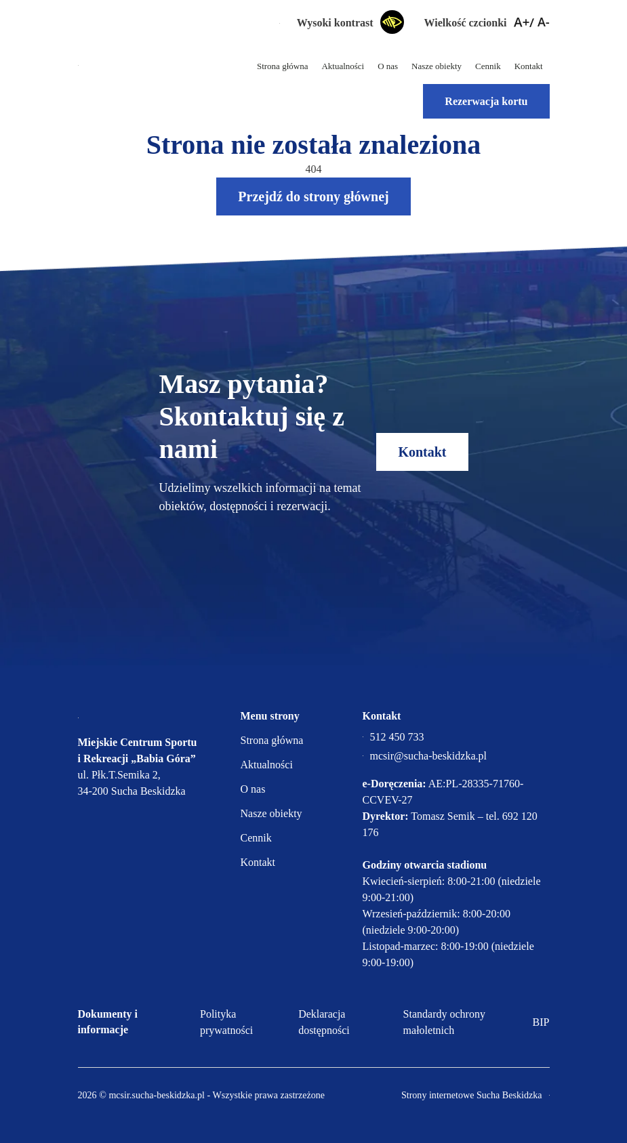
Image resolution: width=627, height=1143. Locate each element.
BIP (541, 1022)
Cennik (488, 66)
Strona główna (282, 66)
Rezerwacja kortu (486, 101)
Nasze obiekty (436, 66)
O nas (388, 66)
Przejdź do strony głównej (313, 196)
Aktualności (342, 66)
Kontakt (528, 66)
